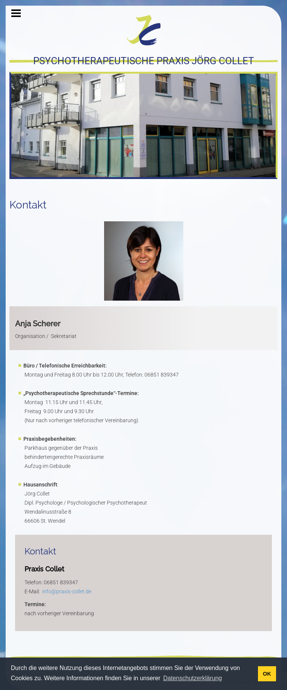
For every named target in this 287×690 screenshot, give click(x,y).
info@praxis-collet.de (66, 591)
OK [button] (267, 674)
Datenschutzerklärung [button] (192, 678)
